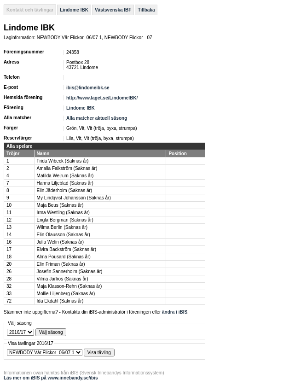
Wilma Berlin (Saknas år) (62, 227)
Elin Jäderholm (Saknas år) (65, 190)
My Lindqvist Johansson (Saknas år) (74, 197)
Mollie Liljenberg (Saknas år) (66, 293)
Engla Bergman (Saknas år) (65, 219)
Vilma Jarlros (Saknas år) (62, 278)
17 (9, 249)
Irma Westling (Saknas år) (63, 212)
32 (9, 286)
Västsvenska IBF (113, 9)
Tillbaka (146, 9)
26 (9, 271)
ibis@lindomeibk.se (88, 87)
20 (9, 264)
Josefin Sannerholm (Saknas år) (70, 271)
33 (9, 293)
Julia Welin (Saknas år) (60, 242)
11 (9, 212)
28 (9, 278)
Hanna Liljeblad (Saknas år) (65, 183)
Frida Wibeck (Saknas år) (63, 160)
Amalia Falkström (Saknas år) (67, 168)
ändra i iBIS (174, 312)
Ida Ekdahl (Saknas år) (60, 300)
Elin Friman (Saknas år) (61, 264)
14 (9, 234)
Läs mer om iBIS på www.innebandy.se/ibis (51, 377)
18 (9, 256)
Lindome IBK (74, 9)
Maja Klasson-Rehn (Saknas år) (69, 286)
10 (9, 205)
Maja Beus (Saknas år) (60, 205)
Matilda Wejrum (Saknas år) (65, 175)
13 (9, 227)
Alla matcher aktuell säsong (96, 118)
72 (9, 300)
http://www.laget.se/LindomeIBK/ (102, 97)
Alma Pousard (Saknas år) (64, 256)
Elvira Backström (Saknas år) (66, 249)
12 (9, 219)
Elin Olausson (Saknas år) (63, 234)
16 (9, 242)
